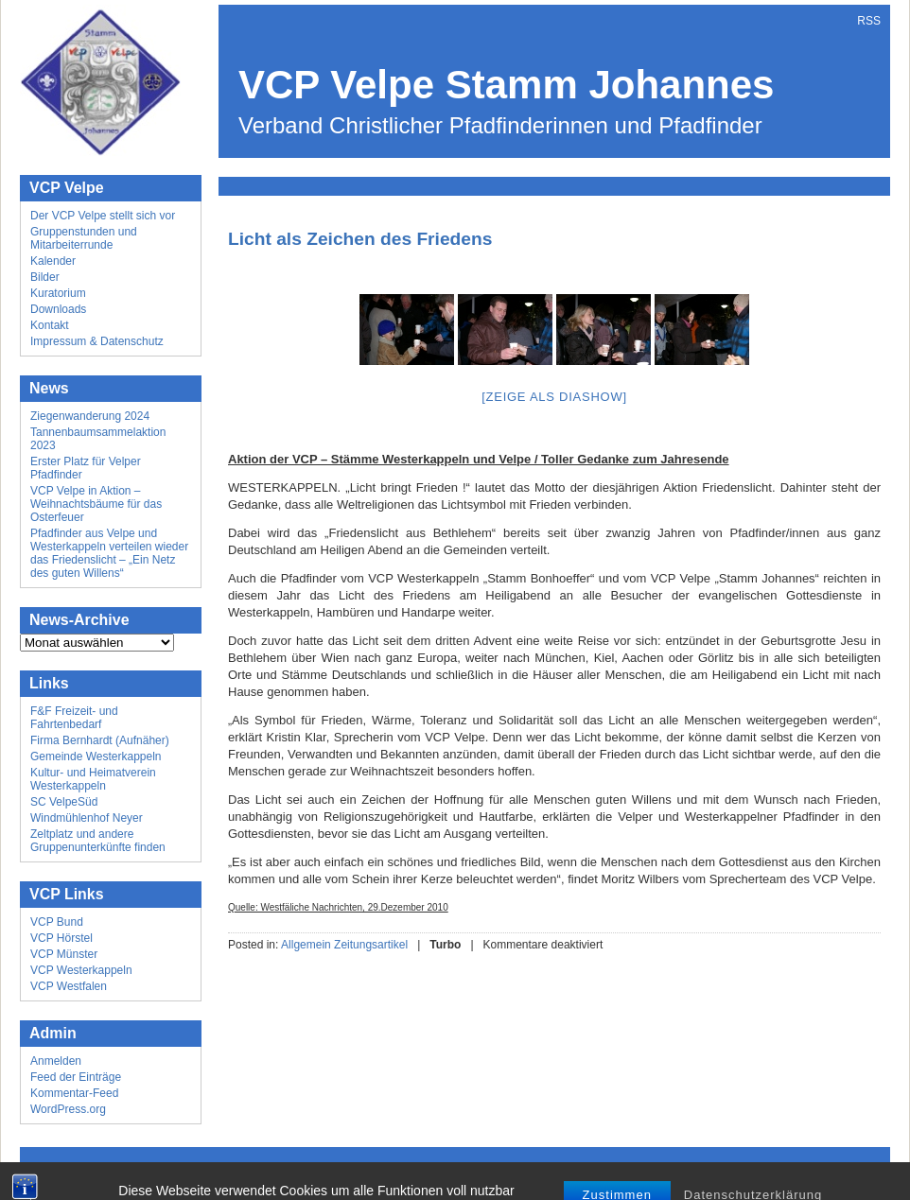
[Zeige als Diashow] (554, 397)
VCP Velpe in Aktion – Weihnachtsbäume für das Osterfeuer (96, 504)
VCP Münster (63, 954)
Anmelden (55, 1061)
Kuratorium (58, 293)
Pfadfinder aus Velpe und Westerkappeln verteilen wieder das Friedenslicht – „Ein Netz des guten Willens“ (109, 553)
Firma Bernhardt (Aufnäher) (99, 740)
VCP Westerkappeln (81, 970)
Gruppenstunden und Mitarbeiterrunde (83, 238)
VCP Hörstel (61, 938)
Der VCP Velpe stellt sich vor (102, 215)
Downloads (58, 309)
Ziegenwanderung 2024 (89, 416)
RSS (869, 20)
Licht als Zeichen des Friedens (360, 239)
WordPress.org (68, 1109)
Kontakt (49, 325)
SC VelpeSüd (63, 802)
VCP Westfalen (68, 986)
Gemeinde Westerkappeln (96, 756)
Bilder (45, 277)
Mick (536, 1171)
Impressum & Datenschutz (97, 341)
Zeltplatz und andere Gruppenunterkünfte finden (98, 840)
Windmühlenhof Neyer (86, 818)
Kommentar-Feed (74, 1093)
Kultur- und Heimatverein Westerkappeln (93, 779)
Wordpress (440, 1171)
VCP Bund (56, 922)
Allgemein (306, 944)
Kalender (53, 261)
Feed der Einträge (75, 1077)
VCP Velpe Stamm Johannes (506, 84)
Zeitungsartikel (371, 944)
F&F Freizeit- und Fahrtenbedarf (74, 717)
